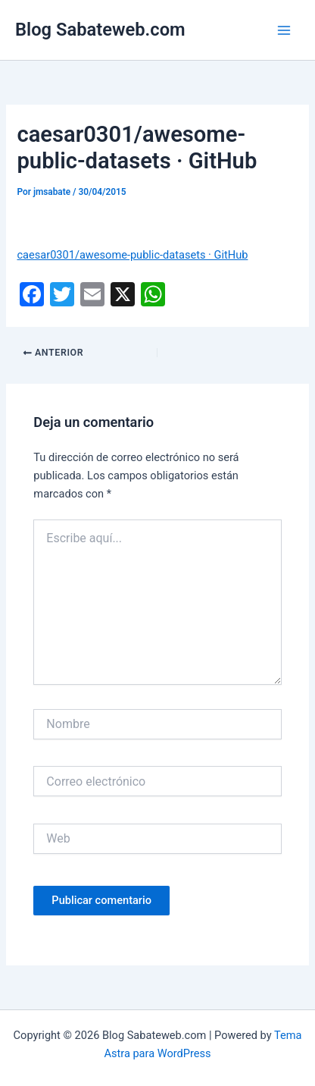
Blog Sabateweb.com (100, 29)
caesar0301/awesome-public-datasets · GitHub (132, 255)
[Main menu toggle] (284, 30)
